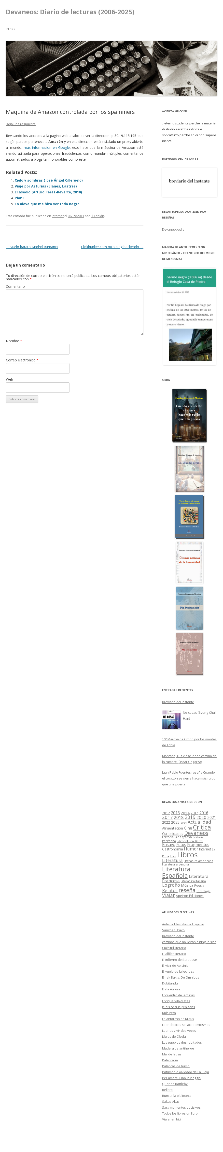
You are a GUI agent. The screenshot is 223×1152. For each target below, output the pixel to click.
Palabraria (170, 1060)
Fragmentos (198, 844)
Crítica (202, 827)
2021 (211, 817)
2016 (203, 812)
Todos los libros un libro (180, 1113)
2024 (184, 822)
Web (9, 379)
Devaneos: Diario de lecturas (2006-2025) (70, 11)
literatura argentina (175, 864)
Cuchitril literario (174, 948)
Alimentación (172, 828)
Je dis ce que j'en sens (178, 1007)
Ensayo (168, 844)
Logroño (171, 885)
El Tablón (97, 216)
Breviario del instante (178, 936)
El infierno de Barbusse (179, 959)
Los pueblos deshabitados (182, 1042)
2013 (175, 812)
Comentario (15, 286)
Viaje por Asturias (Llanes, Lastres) (46, 186)
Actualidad (199, 822)
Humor (191, 849)
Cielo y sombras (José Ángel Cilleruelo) (49, 180)
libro (173, 856)
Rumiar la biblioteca (176, 1095)
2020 (201, 817)
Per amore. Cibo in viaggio (181, 1078)
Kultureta (169, 1013)
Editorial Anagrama (177, 837)
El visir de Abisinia (175, 965)
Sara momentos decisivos (181, 1107)
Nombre (14, 341)
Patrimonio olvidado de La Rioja (185, 1072)
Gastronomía (172, 849)
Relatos (170, 890)
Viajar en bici (171, 1119)
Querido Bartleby (175, 1084)
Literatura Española (176, 872)
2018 (179, 817)
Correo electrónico (22, 360)
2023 (175, 822)
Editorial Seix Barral (190, 841)
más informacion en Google (47, 147)
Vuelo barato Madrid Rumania (32, 246)
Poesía (199, 885)
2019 (190, 817)
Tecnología (203, 891)
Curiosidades (172, 833)
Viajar (168, 895)
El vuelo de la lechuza (178, 971)
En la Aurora (171, 989)
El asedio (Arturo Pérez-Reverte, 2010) (48, 192)
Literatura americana (198, 861)
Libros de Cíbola (174, 1036)
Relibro (167, 1089)
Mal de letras (171, 1054)
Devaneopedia (173, 229)
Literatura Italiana (193, 881)
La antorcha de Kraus (178, 1018)
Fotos (181, 844)
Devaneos (196, 832)
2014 (185, 812)
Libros (187, 855)
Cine (188, 828)
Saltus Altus (171, 1101)
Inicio (10, 29)
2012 (166, 813)
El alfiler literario (174, 953)
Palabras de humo (176, 1066)
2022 (166, 822)
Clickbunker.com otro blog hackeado (112, 246)
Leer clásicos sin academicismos (186, 1024)
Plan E (20, 198)
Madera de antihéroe (178, 1048)
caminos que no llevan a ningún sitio (189, 942)
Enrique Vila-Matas (176, 1001)
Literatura (172, 860)
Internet (58, 216)
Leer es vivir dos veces (179, 1030)
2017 (167, 817)
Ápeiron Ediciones (190, 896)
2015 (194, 813)
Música (187, 885)
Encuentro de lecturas (178, 995)
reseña (187, 890)
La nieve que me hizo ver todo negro (47, 204)
